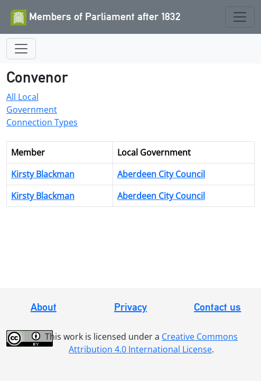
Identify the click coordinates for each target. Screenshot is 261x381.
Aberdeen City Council (161, 174)
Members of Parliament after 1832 (96, 17)
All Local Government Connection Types (42, 109)
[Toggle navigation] (240, 17)
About (44, 307)
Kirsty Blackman (42, 174)
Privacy (130, 307)
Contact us (217, 307)
